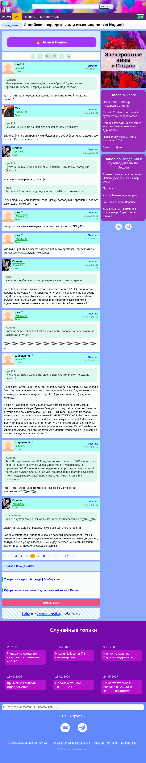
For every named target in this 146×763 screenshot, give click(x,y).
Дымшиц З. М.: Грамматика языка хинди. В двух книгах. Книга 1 (120, 212)
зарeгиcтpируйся (48, 613)
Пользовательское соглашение (71, 742)
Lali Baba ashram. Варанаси (120, 202)
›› (69, 56)
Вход (140, 16)
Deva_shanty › (11, 25)
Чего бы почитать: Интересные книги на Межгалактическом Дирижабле (122, 127)
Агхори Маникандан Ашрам (120, 195)
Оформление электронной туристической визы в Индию (41, 590)
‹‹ (33, 56)
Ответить (93, 66)
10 (55, 556)
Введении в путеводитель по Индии (125, 163)
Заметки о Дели (112, 147)
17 (66, 556)
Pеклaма (98, 742)
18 (73, 556)
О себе (18, 71)
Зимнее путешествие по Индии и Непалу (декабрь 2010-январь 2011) (123, 178)
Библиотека (128, 742)
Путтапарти (110, 188)
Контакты (112, 742)
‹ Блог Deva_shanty (19, 566)
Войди (26, 613)
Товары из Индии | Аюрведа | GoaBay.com (32, 579)
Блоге (131, 95)
